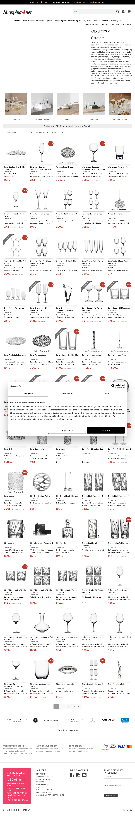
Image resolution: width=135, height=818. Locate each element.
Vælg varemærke (118, 24)
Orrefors (129, 24)
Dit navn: (108, 777)
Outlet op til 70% (39, 2)
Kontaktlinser (29, 21)
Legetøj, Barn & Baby (88, 21)
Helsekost (40, 21)
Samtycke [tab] (28, 393)
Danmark (127, 810)
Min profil (40, 774)
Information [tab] (67, 393)
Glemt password (43, 779)
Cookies (40, 787)
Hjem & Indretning (69, 21)
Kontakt (40, 782)
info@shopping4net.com (17, 800)
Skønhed (17, 21)
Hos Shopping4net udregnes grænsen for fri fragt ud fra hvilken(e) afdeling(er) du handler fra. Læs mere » (18, 751)
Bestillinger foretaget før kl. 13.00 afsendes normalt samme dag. (51, 748)
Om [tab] (107, 393)
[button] (129, 11)
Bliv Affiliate (42, 785)
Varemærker (104, 21)
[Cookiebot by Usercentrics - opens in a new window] (113, 386)
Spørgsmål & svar (44, 777)
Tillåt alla (106, 430)
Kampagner (116, 21)
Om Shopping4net (44, 793)
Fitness (56, 21)
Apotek (49, 21)
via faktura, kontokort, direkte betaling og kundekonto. (84, 748)
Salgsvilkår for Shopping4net (50, 795)
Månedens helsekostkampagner (89, 2)
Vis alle (76, 706)
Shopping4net (89, 24)
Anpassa (67, 430)
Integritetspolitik (44, 790)
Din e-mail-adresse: (112, 786)
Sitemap (26, 810)
